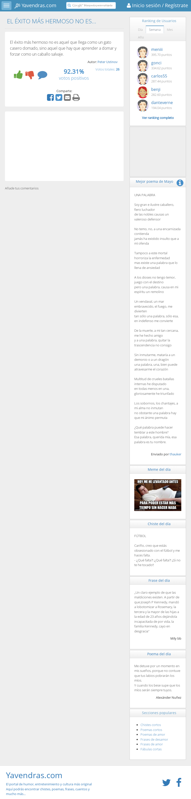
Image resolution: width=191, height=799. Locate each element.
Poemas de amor (153, 734)
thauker (175, 454)
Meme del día (159, 469)
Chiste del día (159, 523)
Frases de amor (152, 744)
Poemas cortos (151, 729)
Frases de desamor (154, 739)
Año (141, 37)
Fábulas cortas (151, 749)
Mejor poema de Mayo (154, 181)
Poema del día (159, 654)
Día (140, 29)
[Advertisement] (64, 146)
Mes (170, 29)
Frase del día (159, 580)
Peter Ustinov (107, 62)
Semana (155, 29)
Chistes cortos (151, 725)
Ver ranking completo (158, 117)
